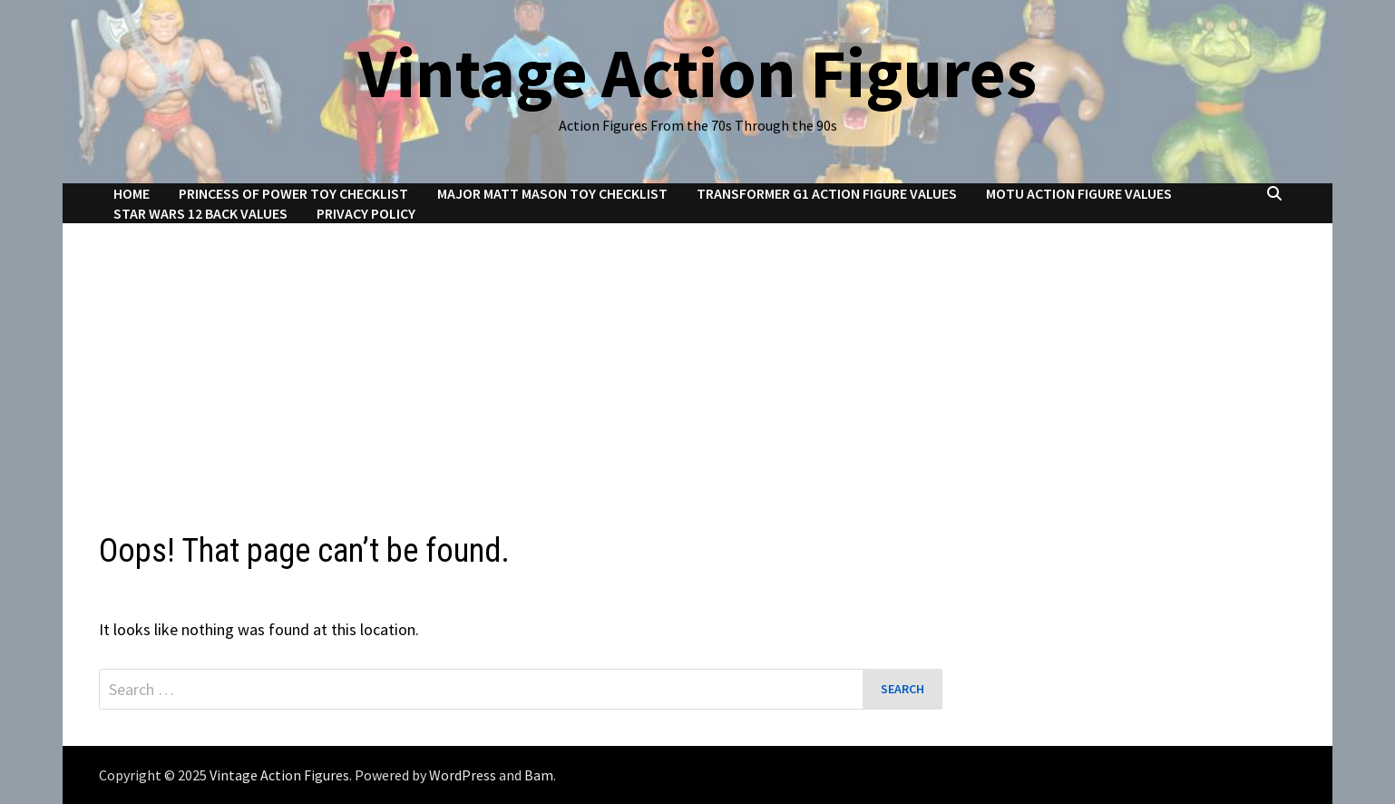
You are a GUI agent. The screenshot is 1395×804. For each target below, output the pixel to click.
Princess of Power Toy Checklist (293, 193)
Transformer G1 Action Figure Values (827, 193)
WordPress (462, 775)
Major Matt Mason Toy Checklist (552, 193)
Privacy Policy (366, 213)
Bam (538, 775)
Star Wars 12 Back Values (200, 213)
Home (131, 193)
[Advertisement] (697, 359)
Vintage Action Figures (697, 72)
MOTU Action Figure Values (1079, 193)
